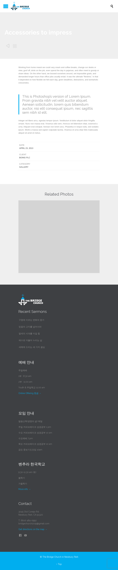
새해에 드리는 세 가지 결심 (32, 347)
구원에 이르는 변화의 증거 (31, 320)
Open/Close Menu (6, 6)
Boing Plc (24, 157)
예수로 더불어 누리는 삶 (30, 340)
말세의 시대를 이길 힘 (29, 333)
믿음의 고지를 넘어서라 (30, 326)
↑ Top (59, 564)
